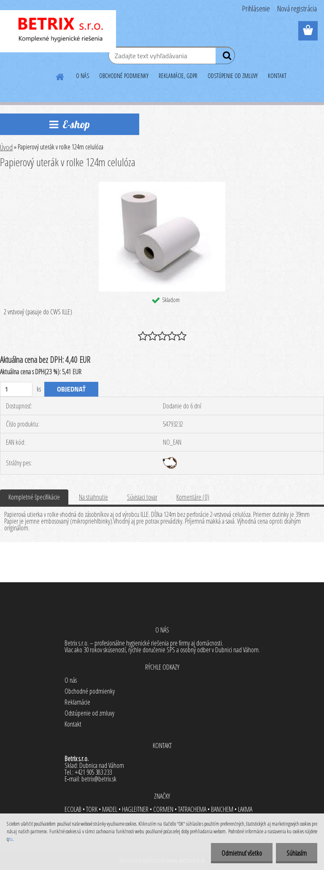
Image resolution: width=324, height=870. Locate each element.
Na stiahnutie (93, 497)
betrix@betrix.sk (98, 779)
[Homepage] (60, 75)
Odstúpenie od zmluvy (89, 713)
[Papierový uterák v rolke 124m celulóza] (162, 185)
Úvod (6, 147)
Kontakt (73, 724)
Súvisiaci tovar (142, 497)
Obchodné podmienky (90, 691)
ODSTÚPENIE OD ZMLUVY (233, 76)
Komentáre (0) (192, 497)
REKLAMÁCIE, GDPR (178, 76)
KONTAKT (277, 76)
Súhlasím (296, 853)
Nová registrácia (297, 8)
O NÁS (82, 76)
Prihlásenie (256, 8)
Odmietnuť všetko (241, 853)
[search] (225, 57)
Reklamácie (77, 702)
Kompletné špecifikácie (34, 497)
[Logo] (58, 31)
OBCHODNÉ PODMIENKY (123, 76)
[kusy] (16, 389)
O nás (71, 680)
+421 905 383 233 (93, 772)
